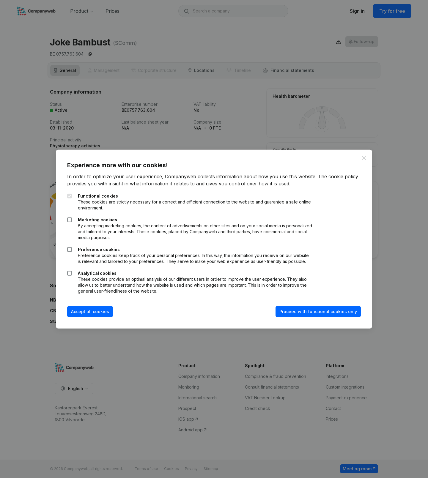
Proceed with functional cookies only (317, 311)
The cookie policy (339, 176)
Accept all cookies (91, 311)
